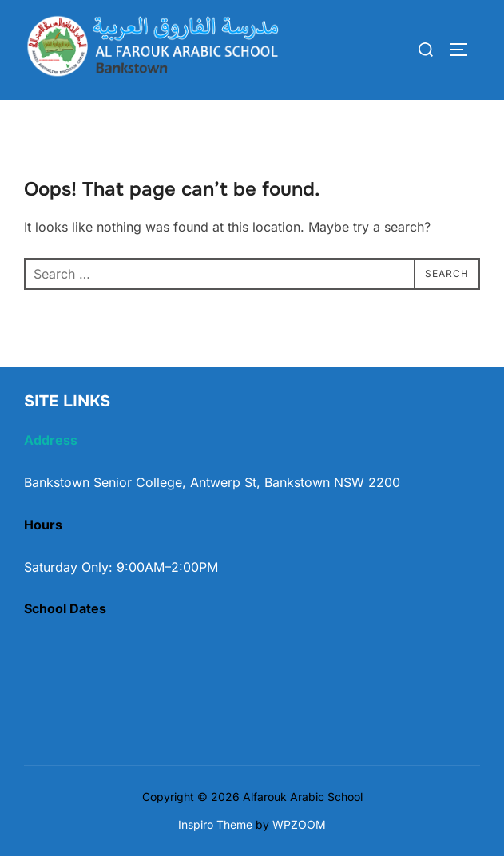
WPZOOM (299, 824)
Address (50, 440)
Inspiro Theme (215, 824)
